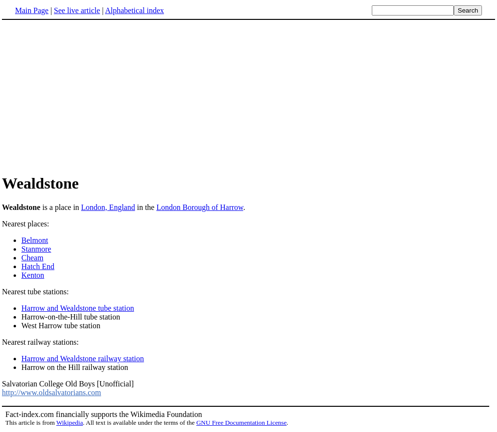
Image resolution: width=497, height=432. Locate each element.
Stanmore (36, 249)
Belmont (34, 240)
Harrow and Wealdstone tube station (77, 308)
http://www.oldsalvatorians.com (51, 392)
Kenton (32, 275)
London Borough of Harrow (199, 207)
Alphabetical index (134, 10)
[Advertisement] (248, 96)
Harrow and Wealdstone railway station (82, 358)
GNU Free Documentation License (241, 422)
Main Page (32, 10)
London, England (108, 207)
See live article (77, 10)
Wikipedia (69, 422)
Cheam (32, 258)
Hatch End (37, 266)
